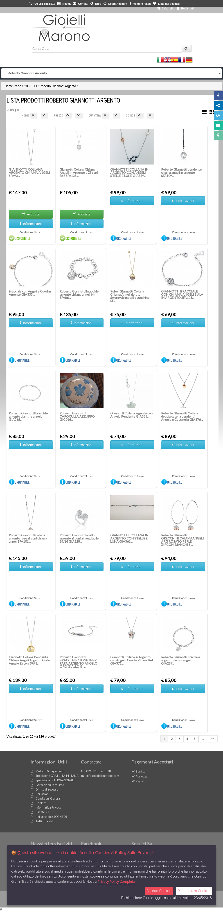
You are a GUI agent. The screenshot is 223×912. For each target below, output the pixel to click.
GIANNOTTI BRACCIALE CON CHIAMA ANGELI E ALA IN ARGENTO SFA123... (182, 294)
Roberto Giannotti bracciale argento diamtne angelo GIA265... (28, 416)
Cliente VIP (43, 812)
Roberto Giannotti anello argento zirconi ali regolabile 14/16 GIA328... (79, 538)
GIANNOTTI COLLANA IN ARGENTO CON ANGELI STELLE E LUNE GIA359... (129, 172)
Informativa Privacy (48, 807)
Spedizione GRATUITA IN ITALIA (57, 775)
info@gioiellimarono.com (102, 775)
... (202, 739)
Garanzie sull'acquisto (50, 785)
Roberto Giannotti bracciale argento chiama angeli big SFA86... (79, 294)
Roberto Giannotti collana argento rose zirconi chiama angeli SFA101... (28, 538)
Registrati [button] (185, 8)
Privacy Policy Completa (116, 881)
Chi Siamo (42, 794)
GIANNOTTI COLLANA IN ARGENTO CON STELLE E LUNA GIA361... (129, 538)
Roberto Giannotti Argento (58, 86)
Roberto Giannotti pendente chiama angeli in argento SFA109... (181, 172)
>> (212, 739)
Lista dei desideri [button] (166, 3)
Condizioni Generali (48, 798)
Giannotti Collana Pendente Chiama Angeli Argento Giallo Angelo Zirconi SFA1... (29, 660)
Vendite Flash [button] (140, 3)
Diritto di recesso (47, 789)
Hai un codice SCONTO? (51, 816)
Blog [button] (95, 3)
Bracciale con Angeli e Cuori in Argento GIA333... (30, 292)
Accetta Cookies (158, 891)
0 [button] (165, 8)
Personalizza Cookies (194, 891)
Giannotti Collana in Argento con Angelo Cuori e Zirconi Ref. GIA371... (131, 660)
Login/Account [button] (115, 3)
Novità (64, 3)
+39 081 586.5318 (98, 771)
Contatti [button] (80, 3)
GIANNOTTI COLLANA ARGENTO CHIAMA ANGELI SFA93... (29, 172)
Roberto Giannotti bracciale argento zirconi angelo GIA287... (180, 660)
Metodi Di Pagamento (50, 771)
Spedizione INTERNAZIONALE (55, 780)
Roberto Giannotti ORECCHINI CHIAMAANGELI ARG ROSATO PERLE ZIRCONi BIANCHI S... (182, 539)
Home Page (13, 86)
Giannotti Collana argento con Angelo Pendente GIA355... (131, 414)
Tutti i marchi (44, 821)
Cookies (41, 803)
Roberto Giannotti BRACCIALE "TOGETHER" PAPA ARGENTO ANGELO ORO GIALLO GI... (78, 661)
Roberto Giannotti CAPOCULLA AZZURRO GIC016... (77, 416)
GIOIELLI (30, 86)
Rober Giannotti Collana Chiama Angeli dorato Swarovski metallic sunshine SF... (129, 296)
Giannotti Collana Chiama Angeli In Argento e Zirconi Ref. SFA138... (79, 172)
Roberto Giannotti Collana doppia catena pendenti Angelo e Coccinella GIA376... (182, 416)
